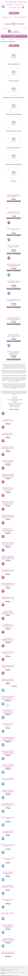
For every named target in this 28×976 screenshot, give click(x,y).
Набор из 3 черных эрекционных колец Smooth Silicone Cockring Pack (8, 940)
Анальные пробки (14, 80)
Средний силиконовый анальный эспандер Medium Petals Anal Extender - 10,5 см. (8, 558)
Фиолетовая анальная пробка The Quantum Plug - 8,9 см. (13, 336)
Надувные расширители (13, 147)
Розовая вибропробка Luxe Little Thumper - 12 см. (13, 282)
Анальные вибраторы (14, 64)
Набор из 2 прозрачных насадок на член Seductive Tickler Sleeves (7, 791)
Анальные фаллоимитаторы (14, 114)
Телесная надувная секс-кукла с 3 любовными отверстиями (8, 926)
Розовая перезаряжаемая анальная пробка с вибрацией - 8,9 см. (13, 353)
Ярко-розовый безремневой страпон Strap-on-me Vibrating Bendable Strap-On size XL (8, 698)
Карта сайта (3, 973)
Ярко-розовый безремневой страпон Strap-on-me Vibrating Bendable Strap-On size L (8, 739)
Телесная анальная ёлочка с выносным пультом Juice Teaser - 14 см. (14, 265)
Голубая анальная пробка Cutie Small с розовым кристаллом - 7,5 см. (8, 503)
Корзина (16, 30)
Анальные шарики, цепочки (13, 131)
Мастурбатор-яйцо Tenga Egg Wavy (8, 900)
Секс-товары (10, 39)
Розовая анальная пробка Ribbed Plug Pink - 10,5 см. (7, 598)
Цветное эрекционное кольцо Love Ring (7, 724)
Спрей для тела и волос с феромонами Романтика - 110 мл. (7, 680)
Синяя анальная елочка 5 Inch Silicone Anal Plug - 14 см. (7, 805)
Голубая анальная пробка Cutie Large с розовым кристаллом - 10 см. (8, 544)
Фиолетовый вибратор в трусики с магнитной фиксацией (8, 462)
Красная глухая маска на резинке (8, 859)
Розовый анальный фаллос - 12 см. (14, 229)
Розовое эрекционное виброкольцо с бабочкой (8, 886)
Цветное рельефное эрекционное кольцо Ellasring (8, 873)
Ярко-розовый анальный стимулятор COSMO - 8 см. (7, 666)
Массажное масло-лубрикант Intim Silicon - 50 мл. (7, 434)
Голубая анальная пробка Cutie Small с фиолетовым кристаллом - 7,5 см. (7, 516)
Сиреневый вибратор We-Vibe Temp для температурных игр (8, 711)
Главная (3, 39)
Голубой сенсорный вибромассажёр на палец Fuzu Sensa (7, 766)
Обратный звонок (14, 13)
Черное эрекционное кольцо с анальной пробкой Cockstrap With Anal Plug (8, 752)
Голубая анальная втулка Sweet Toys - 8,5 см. (14, 246)
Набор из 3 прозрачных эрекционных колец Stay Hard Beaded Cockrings (8, 475)
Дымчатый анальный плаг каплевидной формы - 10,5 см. (13, 196)
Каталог (14, 36)
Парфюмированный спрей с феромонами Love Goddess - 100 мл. (8, 448)
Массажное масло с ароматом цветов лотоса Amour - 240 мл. (8, 530)
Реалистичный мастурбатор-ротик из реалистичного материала (7, 612)
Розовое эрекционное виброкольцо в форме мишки (7, 832)
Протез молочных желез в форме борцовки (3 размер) (8, 953)
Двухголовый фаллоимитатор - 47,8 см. (8, 420)
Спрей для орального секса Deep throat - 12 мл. (8, 652)
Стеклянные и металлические (13, 164)
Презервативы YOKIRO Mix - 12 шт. (8, 914)
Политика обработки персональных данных (10, 975)
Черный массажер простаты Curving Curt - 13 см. (8, 845)
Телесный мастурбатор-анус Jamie (8, 818)
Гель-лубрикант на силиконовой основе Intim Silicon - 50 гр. (7, 626)
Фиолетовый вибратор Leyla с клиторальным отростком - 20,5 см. (8, 585)
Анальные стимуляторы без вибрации (13, 97)
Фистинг (13, 181)
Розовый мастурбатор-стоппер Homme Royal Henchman (8, 489)
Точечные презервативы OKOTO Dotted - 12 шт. (8, 779)
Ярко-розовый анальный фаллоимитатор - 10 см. (8, 570)
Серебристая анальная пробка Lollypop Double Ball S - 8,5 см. (13, 319)
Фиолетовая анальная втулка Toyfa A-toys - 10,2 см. (14, 212)
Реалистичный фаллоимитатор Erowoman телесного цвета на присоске (7, 640)
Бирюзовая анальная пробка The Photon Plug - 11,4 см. (14, 300)
